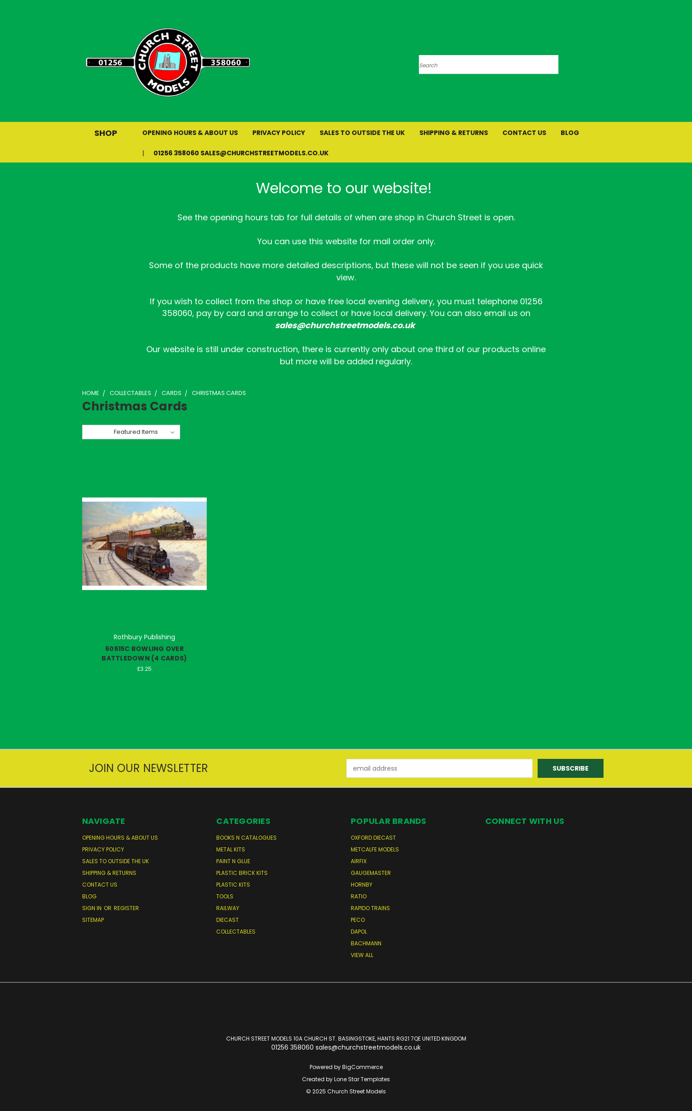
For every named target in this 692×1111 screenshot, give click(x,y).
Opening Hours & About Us (190, 132)
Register (126, 908)
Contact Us (524, 132)
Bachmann (366, 943)
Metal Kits (230, 849)
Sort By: (97, 432)
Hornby (361, 884)
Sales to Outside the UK (362, 132)
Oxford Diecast (373, 837)
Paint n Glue (233, 861)
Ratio (359, 896)
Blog (570, 132)
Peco (358, 920)
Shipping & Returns (453, 132)
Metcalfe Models (375, 849)
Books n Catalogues (246, 837)
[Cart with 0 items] (608, 63)
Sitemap (93, 920)
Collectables (235, 931)
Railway (227, 908)
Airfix (359, 861)
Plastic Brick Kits (242, 873)
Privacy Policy (278, 132)
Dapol (359, 931)
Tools (224, 896)
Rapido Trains (370, 908)
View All (362, 955)
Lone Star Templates (362, 1079)
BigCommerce (362, 1067)
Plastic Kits (233, 884)
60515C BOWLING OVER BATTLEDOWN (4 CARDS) (144, 653)
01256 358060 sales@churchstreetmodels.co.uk (241, 153)
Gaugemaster (371, 873)
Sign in (92, 908)
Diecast (227, 920)
